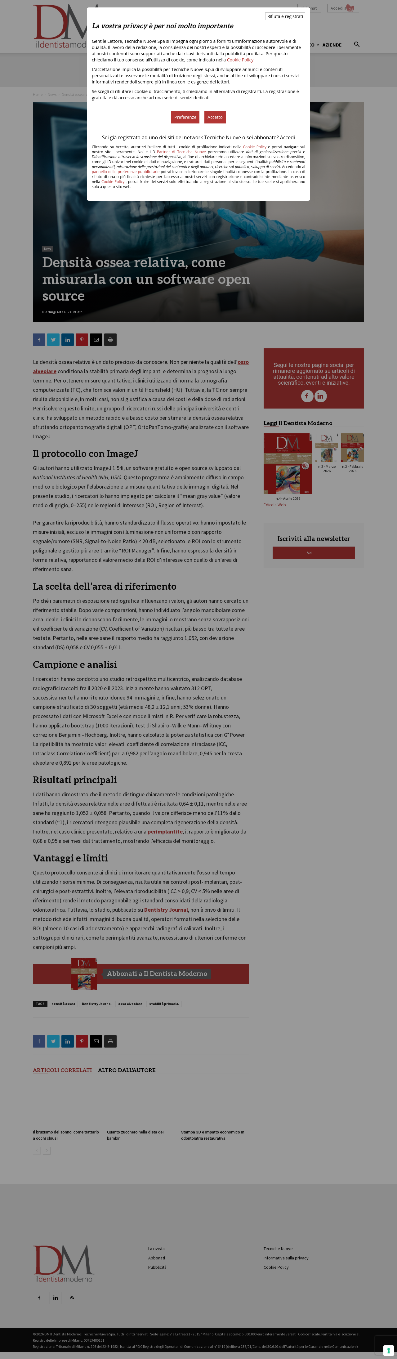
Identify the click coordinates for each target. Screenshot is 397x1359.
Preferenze (185, 117)
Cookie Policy (240, 60)
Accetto (215, 117)
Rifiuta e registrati (285, 16)
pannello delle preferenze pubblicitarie (125, 171)
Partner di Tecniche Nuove (182, 151)
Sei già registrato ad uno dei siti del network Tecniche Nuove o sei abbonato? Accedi (198, 137)
